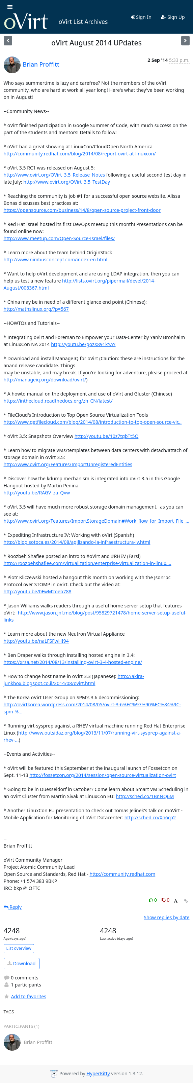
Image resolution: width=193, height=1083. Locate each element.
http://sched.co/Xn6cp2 (150, 817)
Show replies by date (166, 917)
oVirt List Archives (56, 21)
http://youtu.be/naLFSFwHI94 (36, 641)
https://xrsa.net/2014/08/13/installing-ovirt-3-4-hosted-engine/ (73, 662)
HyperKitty (98, 1073)
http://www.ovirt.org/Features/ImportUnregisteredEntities (68, 464)
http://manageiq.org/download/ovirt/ (45, 379)
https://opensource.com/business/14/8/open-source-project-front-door (82, 210)
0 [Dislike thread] (166, 900)
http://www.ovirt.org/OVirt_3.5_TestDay (66, 182)
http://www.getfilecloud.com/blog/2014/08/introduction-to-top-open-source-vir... (93, 422)
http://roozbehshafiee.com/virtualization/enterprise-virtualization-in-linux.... (87, 563)
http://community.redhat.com (122, 874)
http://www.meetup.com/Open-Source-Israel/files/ (59, 238)
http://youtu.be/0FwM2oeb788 (38, 591)
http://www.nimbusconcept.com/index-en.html (56, 259)
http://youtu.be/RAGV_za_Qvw (37, 492)
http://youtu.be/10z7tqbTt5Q (107, 436)
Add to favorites (25, 996)
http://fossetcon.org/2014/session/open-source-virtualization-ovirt (102, 775)
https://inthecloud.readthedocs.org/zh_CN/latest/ (58, 401)
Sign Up (173, 17)
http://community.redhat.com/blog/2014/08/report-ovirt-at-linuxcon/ (80, 153)
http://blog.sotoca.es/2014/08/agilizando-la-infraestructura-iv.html (77, 542)
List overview (18, 948)
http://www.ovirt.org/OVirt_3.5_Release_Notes (54, 175)
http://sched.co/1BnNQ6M (145, 796)
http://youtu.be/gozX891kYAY (83, 344)
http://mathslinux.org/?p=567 (36, 309)
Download (21, 963)
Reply (13, 907)
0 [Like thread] (153, 900)
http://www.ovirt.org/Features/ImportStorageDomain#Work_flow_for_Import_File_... (97, 521)
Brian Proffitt (41, 64)
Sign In (141, 17)
